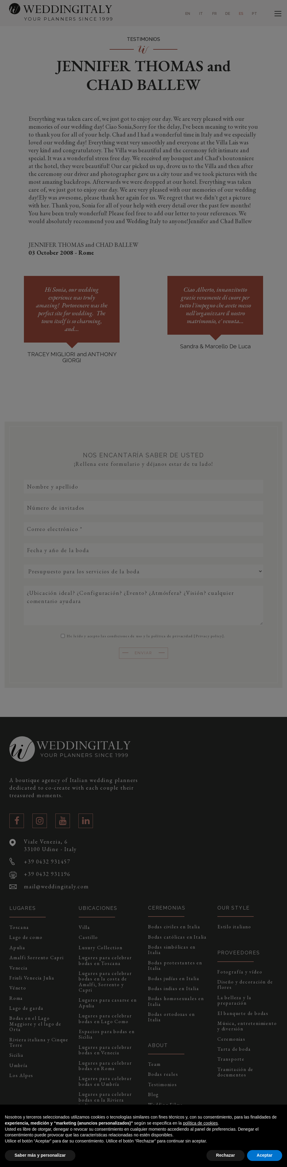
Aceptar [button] (264, 1155)
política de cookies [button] (200, 1123)
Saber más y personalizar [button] (40, 1155)
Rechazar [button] (225, 1155)
